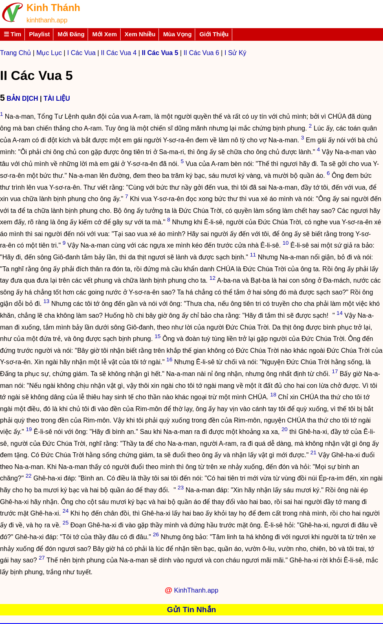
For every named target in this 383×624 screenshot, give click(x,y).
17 (335, 371)
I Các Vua (81, 52)
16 (169, 359)
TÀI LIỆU (57, 98)
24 (66, 511)
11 (253, 255)
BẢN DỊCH (22, 98)
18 (273, 395)
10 (285, 243)
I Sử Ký (236, 52)
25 (65, 523)
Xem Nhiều (140, 34)
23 (181, 488)
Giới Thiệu (214, 34)
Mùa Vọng (177, 34)
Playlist (39, 34)
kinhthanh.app (47, 20)
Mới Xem (104, 34)
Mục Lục (49, 52)
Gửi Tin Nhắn (191, 609)
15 (157, 336)
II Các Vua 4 (118, 52)
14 (340, 313)
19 (29, 429)
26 (156, 534)
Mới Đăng (70, 34)
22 (29, 476)
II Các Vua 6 (201, 52)
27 (42, 558)
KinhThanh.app (196, 590)
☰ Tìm (12, 34)
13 (46, 301)
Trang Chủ (15, 52)
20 (285, 429)
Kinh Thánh (53, 7)
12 (212, 278)
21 (313, 452)
